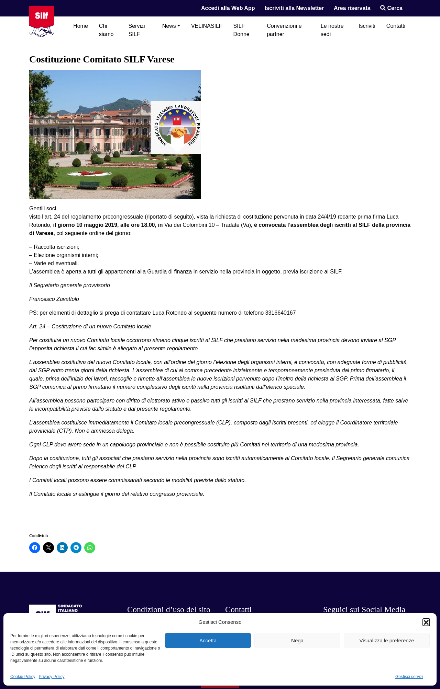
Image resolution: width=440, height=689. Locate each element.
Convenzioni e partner (284, 30)
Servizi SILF (137, 30)
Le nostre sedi (332, 30)
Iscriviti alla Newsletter (294, 8)
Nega (297, 640)
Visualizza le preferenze (387, 640)
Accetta (208, 640)
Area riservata (352, 8)
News (169, 26)
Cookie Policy (22, 676)
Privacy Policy (52, 676)
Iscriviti (367, 26)
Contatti (395, 26)
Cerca (391, 8)
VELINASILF (206, 26)
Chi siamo (106, 30)
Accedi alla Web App (228, 8)
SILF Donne (241, 30)
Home (80, 26)
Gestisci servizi (409, 676)
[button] (426, 622)
